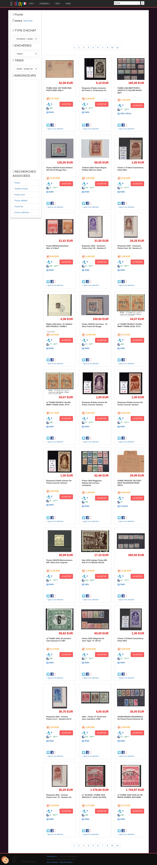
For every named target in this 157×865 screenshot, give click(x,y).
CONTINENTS (44, 3)
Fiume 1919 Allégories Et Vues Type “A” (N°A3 (93, 639)
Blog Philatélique (66, 862)
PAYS (58, 3)
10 (117, 47)
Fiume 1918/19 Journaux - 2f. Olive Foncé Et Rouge (95, 325)
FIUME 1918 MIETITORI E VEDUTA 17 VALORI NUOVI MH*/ (129, 90)
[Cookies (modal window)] (5, 860)
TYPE (31, 3)
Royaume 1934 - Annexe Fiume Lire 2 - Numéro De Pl (58, 718)
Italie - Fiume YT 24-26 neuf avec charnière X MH (94, 718)
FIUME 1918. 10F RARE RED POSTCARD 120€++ (59, 89)
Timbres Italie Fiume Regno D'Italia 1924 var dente (94, 169)
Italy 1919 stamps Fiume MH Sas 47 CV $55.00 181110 (94, 561)
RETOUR (28, 21)
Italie (51, 112)
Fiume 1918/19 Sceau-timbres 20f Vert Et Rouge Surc (59, 169)
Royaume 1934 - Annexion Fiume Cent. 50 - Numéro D (94, 247)
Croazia (124, 506)
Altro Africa (125, 113)
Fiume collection (21, 212)
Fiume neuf (19, 194)
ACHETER (66, 104)
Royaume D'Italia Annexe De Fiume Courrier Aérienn (94, 403)
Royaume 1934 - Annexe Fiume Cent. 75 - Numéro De (58, 796)
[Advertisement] (25, 124)
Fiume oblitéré (20, 200)
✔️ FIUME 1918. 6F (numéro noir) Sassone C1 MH (58, 639)
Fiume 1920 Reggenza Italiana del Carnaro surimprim (92, 483)
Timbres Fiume (21, 189)
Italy (87, 584)
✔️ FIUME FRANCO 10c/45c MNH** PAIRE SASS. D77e (129, 325)
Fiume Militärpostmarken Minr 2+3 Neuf (57, 247)
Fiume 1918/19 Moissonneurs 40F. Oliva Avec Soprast (59, 561)
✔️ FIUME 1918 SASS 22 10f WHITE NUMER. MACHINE (129, 796)
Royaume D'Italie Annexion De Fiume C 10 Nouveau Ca (94, 89)
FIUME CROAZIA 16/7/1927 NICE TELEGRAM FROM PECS (129, 483)
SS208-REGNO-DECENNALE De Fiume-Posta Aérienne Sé (130, 718)
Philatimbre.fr (52, 856)
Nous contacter (52, 862)
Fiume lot (18, 206)
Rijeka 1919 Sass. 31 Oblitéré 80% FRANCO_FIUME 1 (59, 325)
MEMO (68, 3)
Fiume (17, 183)
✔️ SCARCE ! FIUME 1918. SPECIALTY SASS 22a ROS (94, 796)
